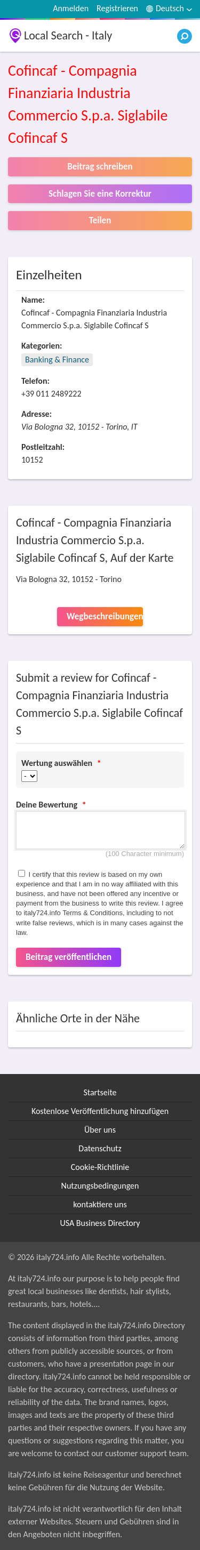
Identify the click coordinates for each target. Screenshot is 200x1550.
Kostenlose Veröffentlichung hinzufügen (100, 1111)
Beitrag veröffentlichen (68, 957)
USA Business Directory (100, 1223)
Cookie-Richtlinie (100, 1167)
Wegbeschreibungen (105, 616)
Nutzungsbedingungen (100, 1186)
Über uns (100, 1130)
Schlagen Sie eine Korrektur (100, 193)
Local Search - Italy (68, 35)
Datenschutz (99, 1148)
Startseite (99, 1092)
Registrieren (117, 8)
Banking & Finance (57, 359)
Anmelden (71, 8)
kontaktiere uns (99, 1204)
